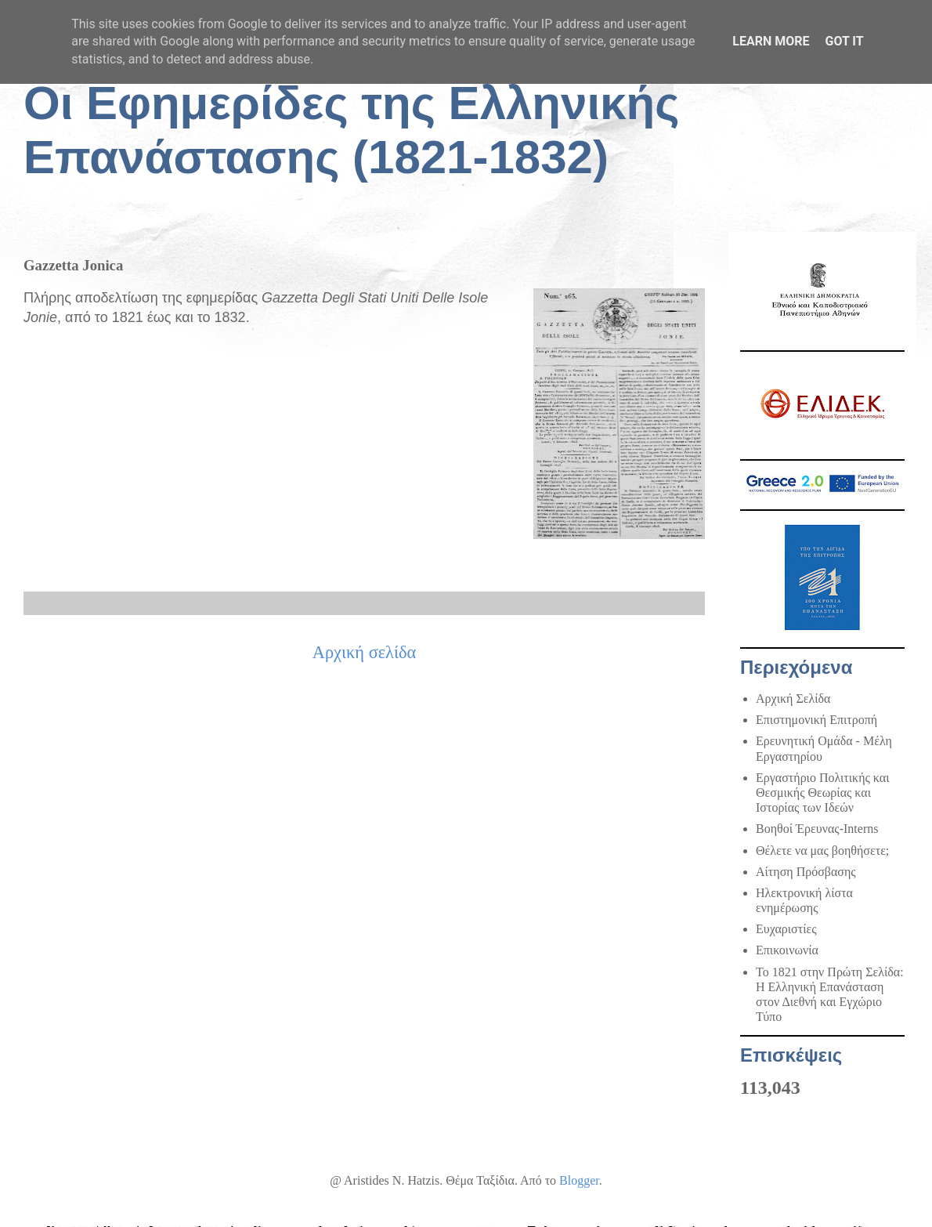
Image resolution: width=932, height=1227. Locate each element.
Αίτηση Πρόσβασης (806, 871)
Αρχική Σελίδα (793, 698)
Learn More (770, 41)
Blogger (579, 1180)
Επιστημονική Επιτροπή (816, 719)
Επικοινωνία (787, 950)
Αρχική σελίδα (364, 652)
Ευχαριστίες (786, 929)
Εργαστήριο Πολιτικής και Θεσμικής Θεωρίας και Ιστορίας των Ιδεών (822, 792)
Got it (844, 41)
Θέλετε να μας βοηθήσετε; (822, 850)
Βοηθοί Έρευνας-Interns (817, 828)
